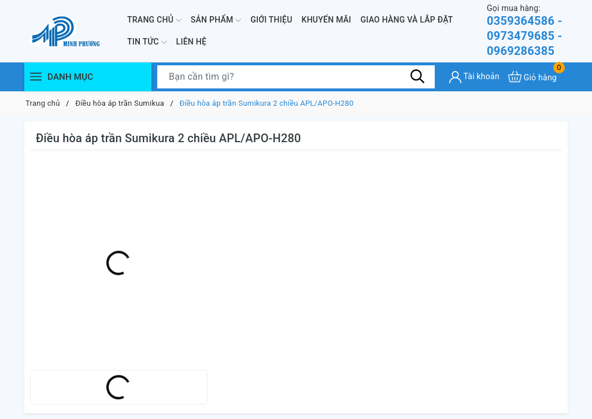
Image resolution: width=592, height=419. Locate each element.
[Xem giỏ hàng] (532, 76)
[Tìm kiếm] (417, 76)
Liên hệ (191, 41)
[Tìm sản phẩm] (296, 76)
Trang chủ (154, 20)
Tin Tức (147, 42)
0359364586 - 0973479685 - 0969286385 (527, 30)
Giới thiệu (271, 19)
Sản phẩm (216, 20)
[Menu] (36, 76)
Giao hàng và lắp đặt (407, 19)
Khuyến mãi (327, 19)
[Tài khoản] (474, 77)
